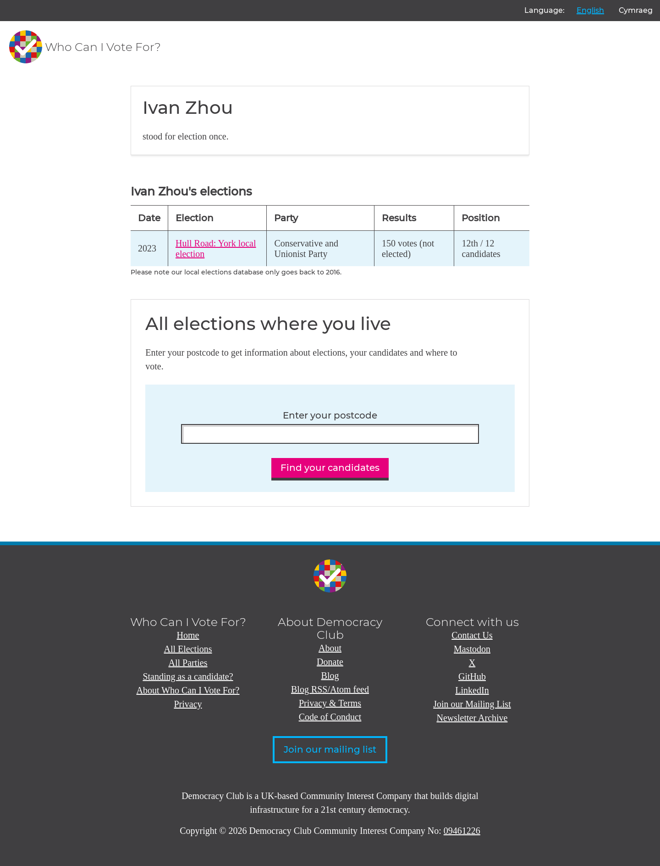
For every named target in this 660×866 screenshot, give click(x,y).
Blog (330, 675)
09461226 (462, 831)
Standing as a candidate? (188, 676)
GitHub (472, 676)
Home (188, 635)
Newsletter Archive (472, 718)
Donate (330, 662)
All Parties (188, 663)
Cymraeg (636, 10)
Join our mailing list (330, 749)
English (590, 10)
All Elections (188, 649)
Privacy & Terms (330, 703)
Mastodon (472, 649)
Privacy (188, 704)
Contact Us (471, 635)
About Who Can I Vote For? (188, 690)
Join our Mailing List (472, 704)
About (330, 648)
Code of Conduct (330, 717)
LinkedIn (472, 690)
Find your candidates (330, 467)
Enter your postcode (330, 415)
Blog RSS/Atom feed (330, 689)
